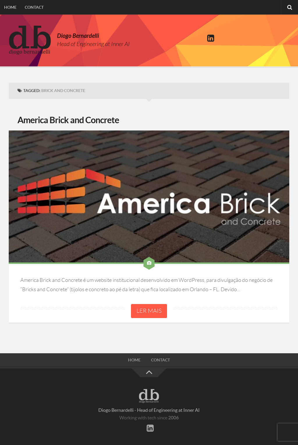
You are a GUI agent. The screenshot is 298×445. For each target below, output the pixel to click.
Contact (34, 7)
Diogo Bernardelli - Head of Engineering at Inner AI (149, 410)
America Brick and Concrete (68, 120)
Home (10, 7)
